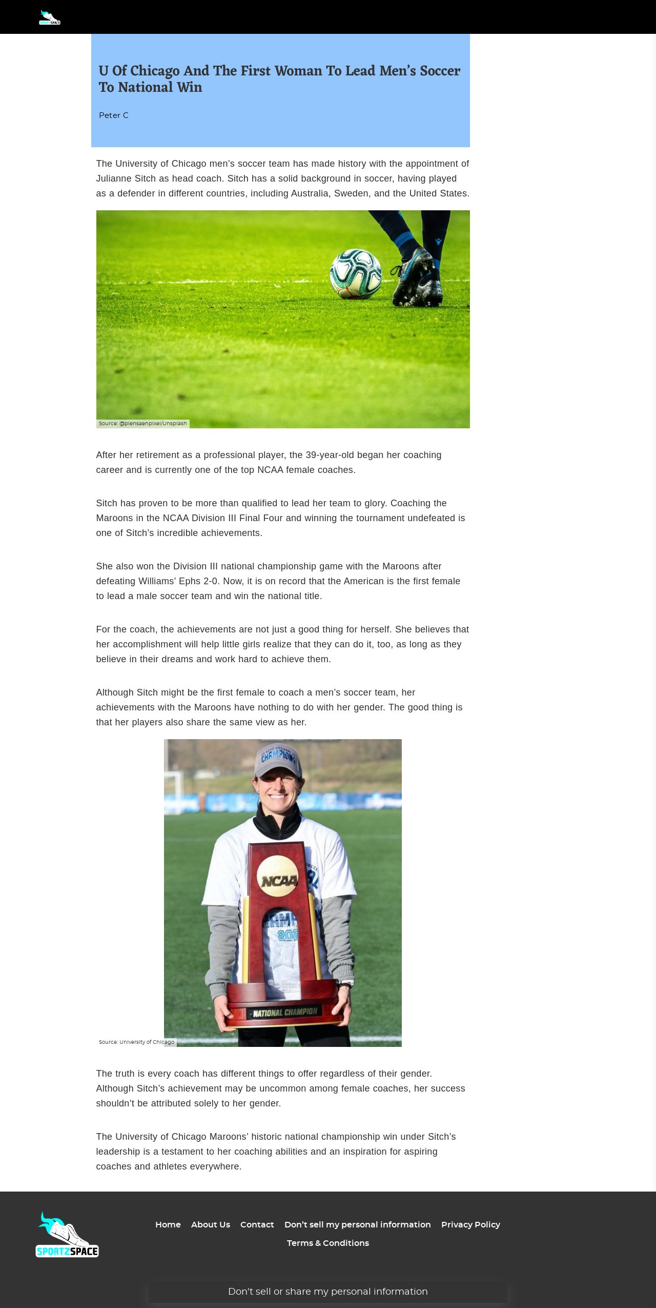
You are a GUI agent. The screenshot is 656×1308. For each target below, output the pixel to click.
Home (168, 1225)
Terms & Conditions (328, 1243)
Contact (257, 1225)
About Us (210, 1225)
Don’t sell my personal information (357, 1225)
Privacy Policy (470, 1225)
